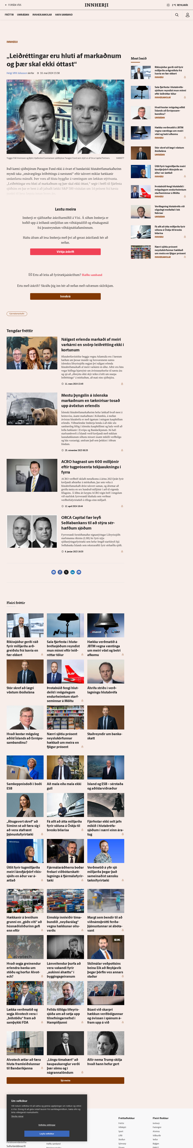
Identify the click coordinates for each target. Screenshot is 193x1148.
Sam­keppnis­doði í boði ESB (22, 763)
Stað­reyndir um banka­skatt (102, 720)
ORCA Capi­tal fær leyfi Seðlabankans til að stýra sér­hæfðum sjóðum (88, 523)
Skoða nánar (17, 1125)
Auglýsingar (55, 1075)
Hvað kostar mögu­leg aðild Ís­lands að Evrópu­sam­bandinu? (170, 110)
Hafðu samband (57, 1080)
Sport (123, 1067)
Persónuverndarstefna (18, 1079)
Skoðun (125, 1076)
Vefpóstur (54, 1101)
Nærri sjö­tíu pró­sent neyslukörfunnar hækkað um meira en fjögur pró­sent (63, 723)
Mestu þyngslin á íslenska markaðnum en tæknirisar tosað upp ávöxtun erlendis (90, 401)
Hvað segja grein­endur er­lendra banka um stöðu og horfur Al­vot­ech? (25, 922)
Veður (157, 1076)
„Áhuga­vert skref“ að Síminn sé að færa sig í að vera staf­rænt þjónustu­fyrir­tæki (24, 801)
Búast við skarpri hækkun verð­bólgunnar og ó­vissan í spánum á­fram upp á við (104, 962)
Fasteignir (159, 1063)
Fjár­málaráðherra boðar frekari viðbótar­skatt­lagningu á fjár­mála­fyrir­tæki (64, 840)
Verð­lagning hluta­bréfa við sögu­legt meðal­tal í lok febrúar (170, 210)
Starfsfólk (54, 1092)
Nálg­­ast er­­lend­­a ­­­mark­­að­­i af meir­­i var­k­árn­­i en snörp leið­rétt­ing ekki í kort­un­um (92, 345)
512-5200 (59, 1071)
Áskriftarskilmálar (58, 1088)
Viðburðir (159, 1072)
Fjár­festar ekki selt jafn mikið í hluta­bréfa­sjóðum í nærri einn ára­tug (104, 801)
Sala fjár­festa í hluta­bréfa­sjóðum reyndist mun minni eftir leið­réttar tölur (65, 644)
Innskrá (65, 296)
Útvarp (124, 1084)
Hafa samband (64, 15)
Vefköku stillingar (27, 1134)
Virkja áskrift (65, 252)
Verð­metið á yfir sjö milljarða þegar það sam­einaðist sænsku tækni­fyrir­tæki (104, 840)
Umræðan (23, 15)
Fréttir (124, 1059)
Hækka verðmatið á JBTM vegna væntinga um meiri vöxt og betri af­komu (105, 644)
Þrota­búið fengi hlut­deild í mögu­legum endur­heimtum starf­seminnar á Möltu (62, 684)
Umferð (53, 1097)
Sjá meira (65, 1016)
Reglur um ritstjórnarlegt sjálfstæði (19, 1073)
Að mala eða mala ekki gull (62, 763)
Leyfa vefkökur (66, 1134)
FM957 (157, 1084)
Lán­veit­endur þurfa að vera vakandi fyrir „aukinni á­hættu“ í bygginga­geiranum (64, 922)
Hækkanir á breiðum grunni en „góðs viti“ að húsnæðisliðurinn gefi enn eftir (24, 883)
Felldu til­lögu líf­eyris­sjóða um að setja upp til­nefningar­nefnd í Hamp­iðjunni (65, 962)
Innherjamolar (42, 15)
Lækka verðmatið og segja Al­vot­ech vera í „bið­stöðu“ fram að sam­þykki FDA (25, 962)
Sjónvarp (125, 1080)
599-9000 (17, 1091)
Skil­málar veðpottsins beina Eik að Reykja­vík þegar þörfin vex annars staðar (104, 922)
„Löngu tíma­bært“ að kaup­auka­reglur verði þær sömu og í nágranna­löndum (65, 1005)
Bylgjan (157, 1080)
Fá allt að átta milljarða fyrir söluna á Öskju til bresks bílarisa (170, 230)
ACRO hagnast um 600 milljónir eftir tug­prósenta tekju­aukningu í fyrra (91, 467)
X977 (156, 1088)
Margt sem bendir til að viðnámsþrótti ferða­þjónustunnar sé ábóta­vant (102, 883)
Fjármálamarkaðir (16, 314)
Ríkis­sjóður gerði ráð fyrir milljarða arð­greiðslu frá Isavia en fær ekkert (24, 644)
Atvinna (158, 1067)
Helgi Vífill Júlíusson (17, 73)
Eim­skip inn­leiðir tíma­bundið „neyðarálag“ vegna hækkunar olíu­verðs (64, 883)
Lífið (123, 1072)
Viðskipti (125, 1063)
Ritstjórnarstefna (57, 1084)
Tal (155, 1093)
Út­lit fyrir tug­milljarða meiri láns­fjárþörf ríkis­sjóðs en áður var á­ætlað (25, 840)
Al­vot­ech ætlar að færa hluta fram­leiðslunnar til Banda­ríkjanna (22, 1005)
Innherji (158, 1059)
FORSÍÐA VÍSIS (13, 5)
